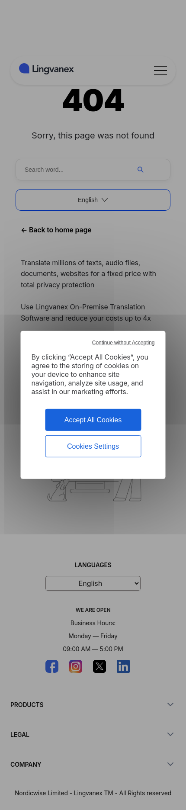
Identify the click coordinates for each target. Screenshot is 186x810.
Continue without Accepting (123, 343)
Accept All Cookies (93, 420)
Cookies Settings (93, 446)
